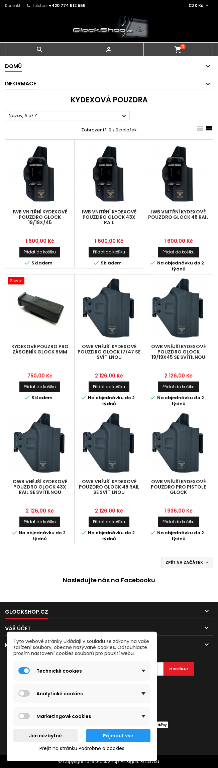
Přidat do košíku (40, 252)
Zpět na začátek (188, 563)
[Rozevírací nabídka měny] (199, 5)
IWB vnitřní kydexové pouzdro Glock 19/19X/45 (40, 217)
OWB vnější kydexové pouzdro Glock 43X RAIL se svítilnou (40, 487)
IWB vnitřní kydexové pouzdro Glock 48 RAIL (178, 214)
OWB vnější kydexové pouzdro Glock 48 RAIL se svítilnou (109, 487)
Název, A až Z (68, 116)
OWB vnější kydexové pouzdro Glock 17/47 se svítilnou (109, 351)
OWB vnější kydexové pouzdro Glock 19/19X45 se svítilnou (178, 351)
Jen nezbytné (45, 735)
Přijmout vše (118, 735)
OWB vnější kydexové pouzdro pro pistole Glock (178, 487)
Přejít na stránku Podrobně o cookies (81, 748)
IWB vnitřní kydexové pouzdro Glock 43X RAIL (109, 217)
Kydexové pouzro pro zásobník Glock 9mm (40, 349)
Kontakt (12, 5)
